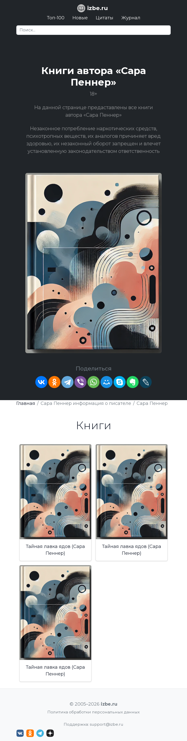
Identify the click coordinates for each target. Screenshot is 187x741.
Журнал (130, 18)
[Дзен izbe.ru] (50, 733)
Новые (80, 18)
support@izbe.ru (106, 724)
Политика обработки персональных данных (93, 712)
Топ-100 (55, 18)
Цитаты (104, 18)
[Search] (93, 30)
